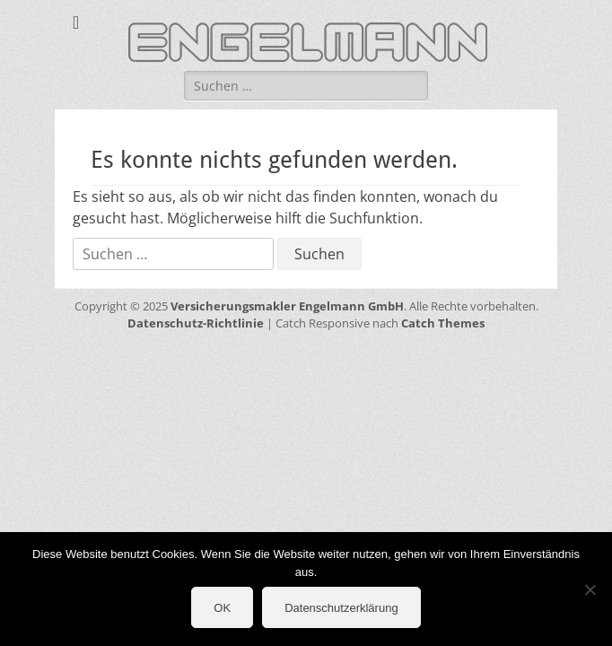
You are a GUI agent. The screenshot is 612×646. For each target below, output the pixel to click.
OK (222, 608)
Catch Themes (443, 323)
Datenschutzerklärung (341, 608)
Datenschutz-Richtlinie (195, 323)
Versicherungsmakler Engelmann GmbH (287, 306)
